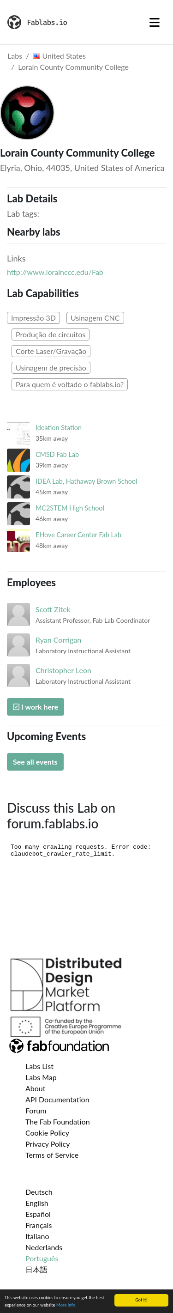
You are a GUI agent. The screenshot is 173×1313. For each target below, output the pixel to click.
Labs (14, 55)
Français (38, 1225)
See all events (35, 761)
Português (41, 1258)
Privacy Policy (47, 1143)
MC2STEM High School (70, 508)
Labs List (39, 1066)
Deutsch (39, 1191)
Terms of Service (51, 1154)
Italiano (37, 1236)
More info (65, 1305)
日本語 (36, 1269)
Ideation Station (59, 428)
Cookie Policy (47, 1132)
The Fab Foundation (57, 1121)
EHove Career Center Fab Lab (78, 535)
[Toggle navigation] (154, 22)
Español (38, 1214)
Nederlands (43, 1247)
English (36, 1202)
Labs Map (41, 1077)
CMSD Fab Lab (57, 454)
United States (59, 55)
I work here (35, 706)
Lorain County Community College (73, 66)
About (35, 1088)
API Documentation (57, 1099)
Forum (35, 1110)
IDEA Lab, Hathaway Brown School (86, 481)
